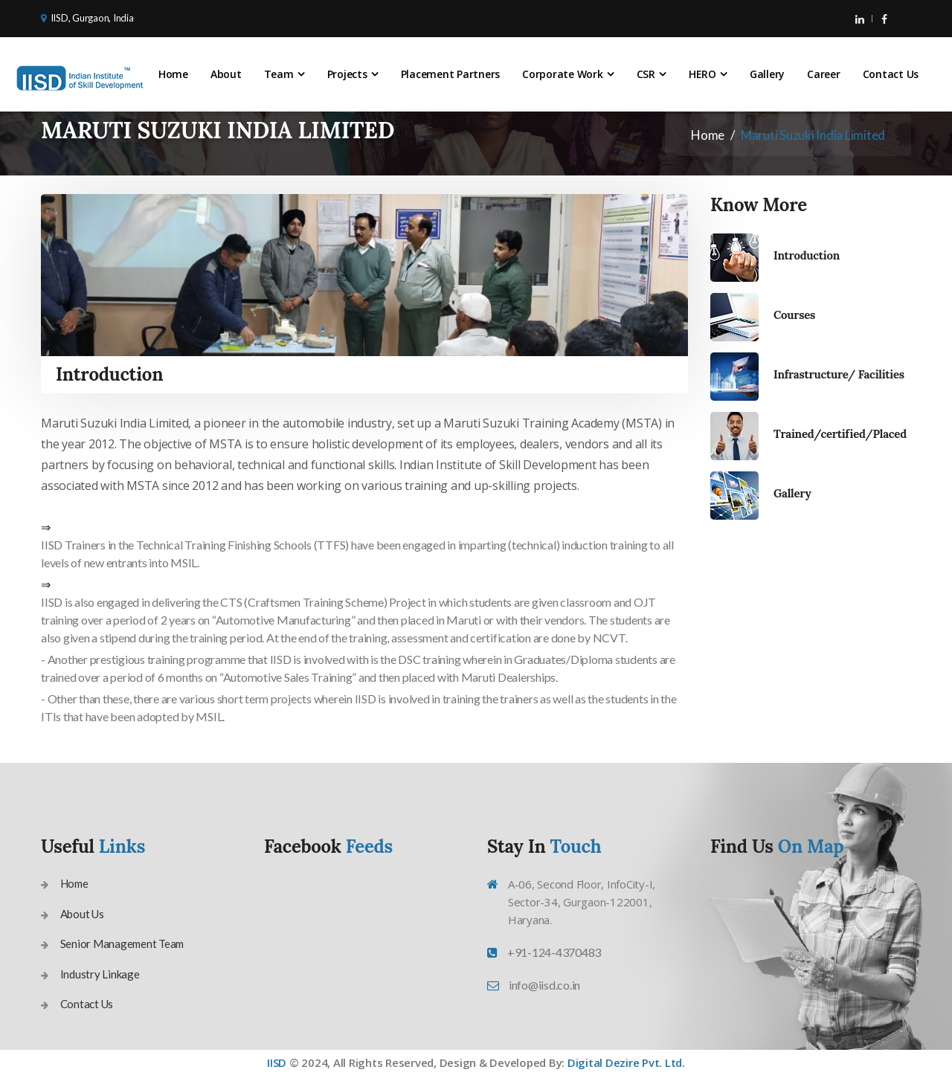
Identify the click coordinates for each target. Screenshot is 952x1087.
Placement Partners (451, 74)
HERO (702, 74)
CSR (646, 74)
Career (823, 74)
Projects (347, 74)
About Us (82, 913)
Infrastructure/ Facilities (839, 374)
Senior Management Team (122, 943)
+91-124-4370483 (554, 952)
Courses (794, 315)
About (226, 74)
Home (173, 74)
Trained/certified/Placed (840, 434)
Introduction (807, 255)
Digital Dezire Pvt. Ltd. (626, 1062)
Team (279, 74)
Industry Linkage (100, 974)
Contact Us (891, 74)
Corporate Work (562, 74)
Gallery (767, 74)
